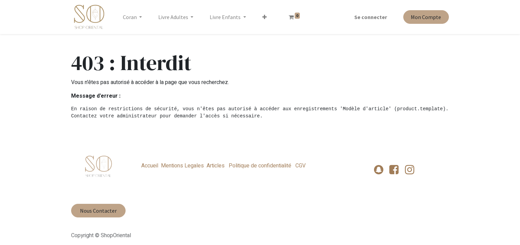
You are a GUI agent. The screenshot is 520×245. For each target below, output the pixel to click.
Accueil (149, 166)
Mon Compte (426, 17)
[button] (264, 17)
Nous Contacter (98, 210)
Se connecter (370, 17)
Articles (216, 166)
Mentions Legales (182, 166)
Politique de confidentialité (260, 166)
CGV (300, 166)
